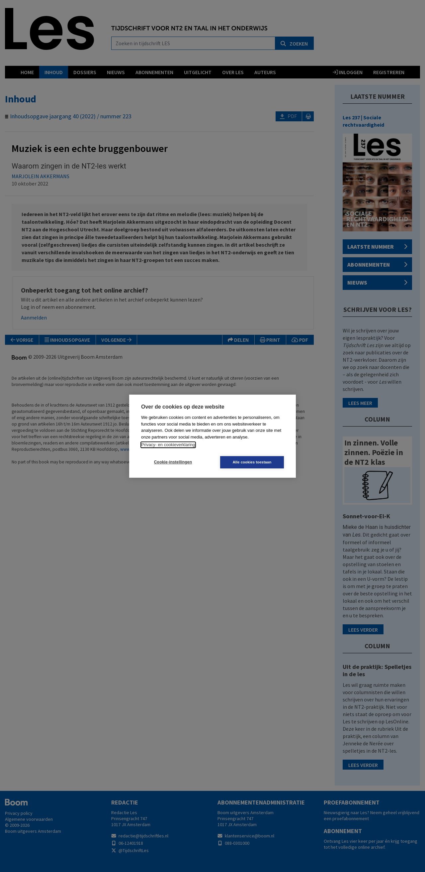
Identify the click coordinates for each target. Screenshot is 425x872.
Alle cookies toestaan (252, 462)
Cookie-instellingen (173, 462)
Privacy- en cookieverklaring (168, 444)
